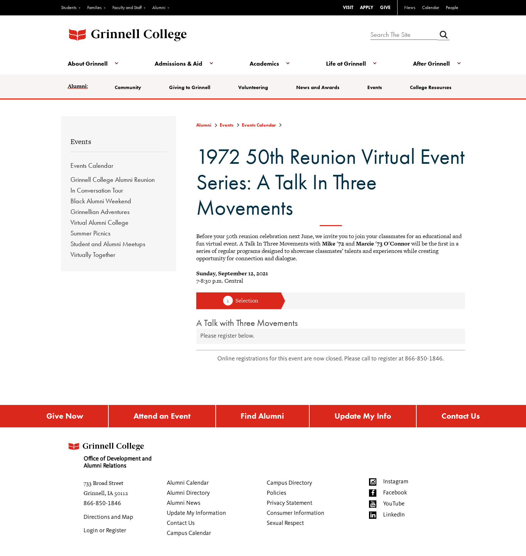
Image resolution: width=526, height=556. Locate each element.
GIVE (385, 7)
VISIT (348, 7)
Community (128, 87)
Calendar (430, 7)
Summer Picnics (90, 233)
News (409, 7)
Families (94, 7)
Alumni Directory (188, 493)
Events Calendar (91, 165)
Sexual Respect (285, 523)
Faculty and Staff (127, 7)
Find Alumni (262, 416)
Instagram (395, 482)
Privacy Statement (289, 503)
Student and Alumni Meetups (107, 243)
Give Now (64, 416)
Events (374, 87)
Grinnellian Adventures (99, 211)
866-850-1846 (102, 503)
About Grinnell (88, 63)
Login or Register (105, 531)
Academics (264, 63)
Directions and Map (108, 517)
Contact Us (460, 416)
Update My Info (362, 416)
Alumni (158, 7)
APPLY (366, 7)
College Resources (431, 87)
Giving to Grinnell (189, 87)
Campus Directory (289, 483)
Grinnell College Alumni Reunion (112, 179)
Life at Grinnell (346, 63)
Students (68, 7)
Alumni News (183, 503)
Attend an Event (162, 416)
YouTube (394, 504)
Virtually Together (92, 254)
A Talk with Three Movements (247, 323)
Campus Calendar (189, 533)
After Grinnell (431, 63)
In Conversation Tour (96, 190)
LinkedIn (394, 515)
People (452, 7)
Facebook (395, 493)
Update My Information (196, 513)
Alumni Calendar (188, 483)
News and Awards (317, 87)
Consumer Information (295, 513)
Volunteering (253, 87)
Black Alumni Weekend (100, 201)
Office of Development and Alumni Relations (109, 453)
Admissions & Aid (178, 63)
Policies (276, 493)
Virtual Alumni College (99, 222)
